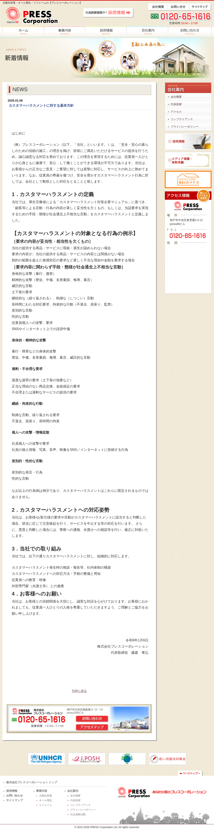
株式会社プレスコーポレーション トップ (31, 782)
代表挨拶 (176, 104)
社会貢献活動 (78, 814)
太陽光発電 (45, 795)
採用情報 (11, 790)
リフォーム (45, 805)
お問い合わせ (14, 795)
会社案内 (72, 790)
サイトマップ (14, 800)
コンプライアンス (182, 119)
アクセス (176, 111)
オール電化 (45, 800)
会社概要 (176, 96)
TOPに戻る (79, 691)
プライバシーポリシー (184, 126)
